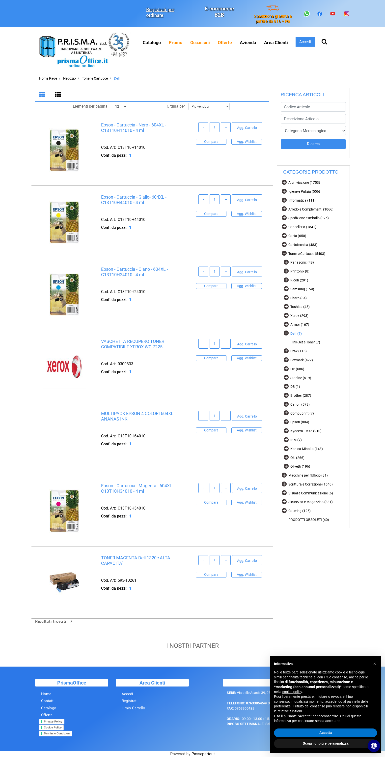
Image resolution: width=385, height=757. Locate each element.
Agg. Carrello (247, 128)
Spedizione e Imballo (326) (308, 218)
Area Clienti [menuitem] (276, 42)
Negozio (69, 78)
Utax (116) (298, 351)
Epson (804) (299, 422)
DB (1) (295, 387)
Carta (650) (297, 236)
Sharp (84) (298, 298)
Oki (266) (297, 458)
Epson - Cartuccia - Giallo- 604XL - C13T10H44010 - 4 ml (133, 200)
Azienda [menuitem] (248, 42)
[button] (313, 144)
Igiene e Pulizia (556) (304, 191)
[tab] (43, 95)
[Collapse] (284, 253)
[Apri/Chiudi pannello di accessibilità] (374, 746)
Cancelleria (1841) (302, 227)
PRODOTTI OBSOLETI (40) (308, 520)
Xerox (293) (299, 316)
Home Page (48, 78)
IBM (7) (296, 440)
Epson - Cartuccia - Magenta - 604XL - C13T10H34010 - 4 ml (137, 489)
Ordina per (176, 107)
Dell (116, 78)
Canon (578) (300, 404)
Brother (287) (300, 395)
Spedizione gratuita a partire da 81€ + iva (273, 18)
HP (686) (297, 369)
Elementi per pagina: (91, 107)
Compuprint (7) (302, 413)
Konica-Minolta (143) (306, 449)
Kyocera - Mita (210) (306, 431)
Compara (211, 142)
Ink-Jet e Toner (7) (306, 342)
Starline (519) (300, 378)
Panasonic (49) (302, 262)
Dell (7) (296, 333)
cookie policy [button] (292, 692)
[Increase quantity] (226, 128)
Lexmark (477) (301, 360)
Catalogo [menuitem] (152, 42)
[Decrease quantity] (203, 128)
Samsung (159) (302, 289)
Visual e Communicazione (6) (310, 493)
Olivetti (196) (300, 466)
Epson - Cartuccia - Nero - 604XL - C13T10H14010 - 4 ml (133, 128)
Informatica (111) (302, 200)
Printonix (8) (299, 271)
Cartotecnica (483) (302, 245)
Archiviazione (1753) (304, 182)
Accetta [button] (325, 733)
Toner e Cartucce (95, 78)
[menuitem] (175, 42)
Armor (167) (299, 325)
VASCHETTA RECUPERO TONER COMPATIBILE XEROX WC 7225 (132, 345)
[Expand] (284, 182)
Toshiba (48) (300, 307)
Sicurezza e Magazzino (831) (310, 502)
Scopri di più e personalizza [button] (325, 743)
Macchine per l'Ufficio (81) (308, 475)
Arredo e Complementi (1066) (310, 209)
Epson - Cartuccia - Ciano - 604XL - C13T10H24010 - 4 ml (134, 273)
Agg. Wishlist (247, 142)
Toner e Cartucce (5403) (306, 254)
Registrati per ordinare (160, 12)
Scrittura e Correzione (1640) (310, 484)
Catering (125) (299, 511)
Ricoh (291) (299, 280)
